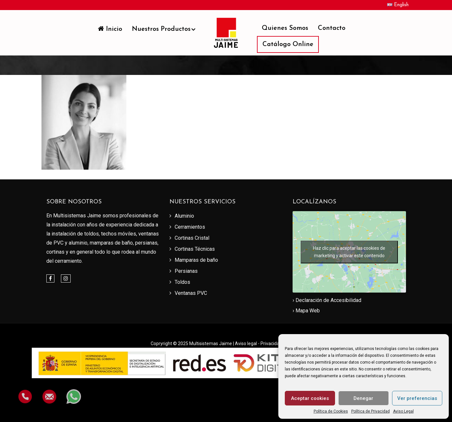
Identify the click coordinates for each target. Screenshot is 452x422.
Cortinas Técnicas (195, 249)
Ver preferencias (417, 398)
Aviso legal (246, 343)
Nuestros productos (161, 29)
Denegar (363, 398)
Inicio (110, 28)
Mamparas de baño (196, 260)
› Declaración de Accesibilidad (327, 300)
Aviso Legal (403, 411)
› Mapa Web (306, 310)
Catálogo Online (287, 44)
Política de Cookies (331, 411)
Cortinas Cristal (192, 238)
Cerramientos (190, 227)
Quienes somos (285, 28)
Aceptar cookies (310, 398)
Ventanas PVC (191, 293)
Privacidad (272, 343)
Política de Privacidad (370, 411)
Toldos (182, 282)
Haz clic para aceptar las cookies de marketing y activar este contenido (349, 252)
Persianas (186, 271)
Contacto (331, 28)
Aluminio (184, 216)
